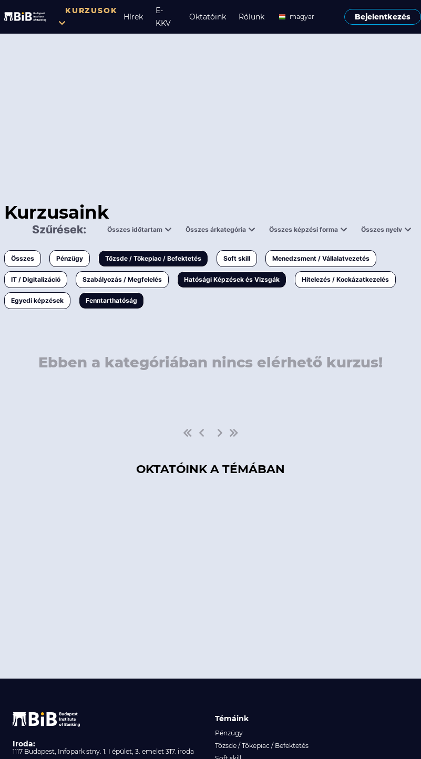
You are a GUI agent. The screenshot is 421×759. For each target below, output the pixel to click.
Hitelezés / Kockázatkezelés (345, 279)
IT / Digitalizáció (35, 279)
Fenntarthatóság (111, 300)
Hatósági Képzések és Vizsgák (232, 279)
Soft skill (236, 258)
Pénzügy (69, 258)
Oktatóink (207, 17)
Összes (22, 258)
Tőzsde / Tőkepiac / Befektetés (153, 258)
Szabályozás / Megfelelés (122, 279)
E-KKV (163, 17)
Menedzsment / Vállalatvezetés (320, 258)
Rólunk (251, 17)
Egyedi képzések (37, 300)
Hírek (133, 17)
